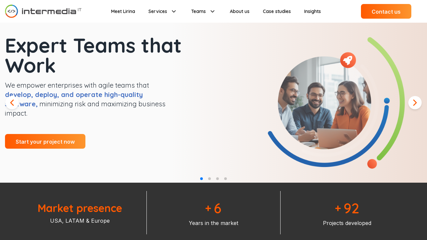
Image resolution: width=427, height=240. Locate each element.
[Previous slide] (12, 102)
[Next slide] (415, 102)
